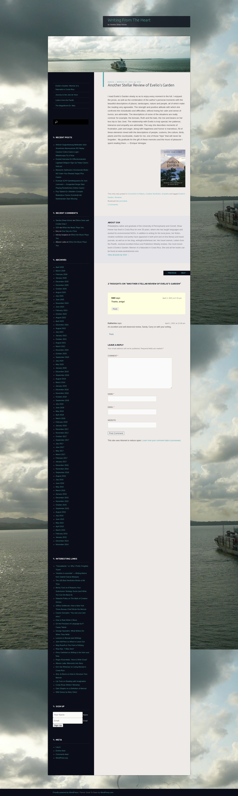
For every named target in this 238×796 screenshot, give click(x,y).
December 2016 (62, 465)
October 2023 (61, 314)
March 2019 (60, 382)
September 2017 (62, 440)
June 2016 (60, 483)
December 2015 (62, 498)
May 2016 (60, 487)
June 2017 (60, 447)
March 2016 (60, 490)
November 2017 (62, 433)
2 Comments (113, 205)
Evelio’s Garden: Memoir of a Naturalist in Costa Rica (67, 87)
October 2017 (61, 436)
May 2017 (60, 451)
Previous (171, 273)
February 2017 (62, 458)
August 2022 (61, 328)
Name (111, 394)
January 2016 (61, 494)
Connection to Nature (136, 194)
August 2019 (61, 379)
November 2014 (62, 544)
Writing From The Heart (129, 20)
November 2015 (62, 501)
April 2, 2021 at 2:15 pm (172, 298)
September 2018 (62, 400)
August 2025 (61, 292)
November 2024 (62, 303)
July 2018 (59, 404)
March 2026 (60, 271)
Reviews (118, 197)
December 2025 (62, 282)
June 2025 (60, 300)
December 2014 (62, 541)
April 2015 (60, 526)
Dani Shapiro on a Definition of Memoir (71, 688)
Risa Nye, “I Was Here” (65, 649)
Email (111, 407)
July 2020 (59, 361)
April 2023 (60, 321)
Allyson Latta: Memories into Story (69, 663)
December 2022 (62, 325)
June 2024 (60, 307)
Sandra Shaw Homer (64, 220)
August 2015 (61, 512)
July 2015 (59, 516)
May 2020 (60, 364)
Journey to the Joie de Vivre (67, 95)
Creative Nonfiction (153, 194)
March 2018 (60, 418)
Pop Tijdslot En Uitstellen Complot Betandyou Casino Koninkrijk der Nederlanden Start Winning (69, 195)
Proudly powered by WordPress (65, 792)
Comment (113, 356)
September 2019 (62, 375)
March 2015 (60, 530)
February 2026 (62, 274)
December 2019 (62, 372)
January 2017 (61, 462)
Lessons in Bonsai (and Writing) (68, 638)
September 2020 (62, 357)
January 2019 (61, 386)
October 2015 (61, 505)
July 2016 (59, 480)
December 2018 (62, 390)
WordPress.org (62, 758)
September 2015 (62, 508)
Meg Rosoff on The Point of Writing (70, 645)
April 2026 (60, 267)
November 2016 (62, 469)
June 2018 (60, 408)
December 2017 (62, 429)
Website (112, 420)
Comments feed (62, 754)
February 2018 (62, 422)
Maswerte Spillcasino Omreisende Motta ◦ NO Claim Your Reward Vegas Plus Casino (72, 173)
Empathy (165, 194)
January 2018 (61, 426)
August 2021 (61, 343)
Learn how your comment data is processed (161, 440)
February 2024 (62, 310)
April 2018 (60, 415)
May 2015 (60, 523)
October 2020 (61, 354)
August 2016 (61, 476)
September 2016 (62, 472)
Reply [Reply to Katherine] (111, 334)
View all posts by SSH (119, 255)
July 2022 (59, 332)
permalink (123, 201)
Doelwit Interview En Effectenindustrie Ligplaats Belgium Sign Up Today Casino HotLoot (72, 162)
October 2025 (61, 289)
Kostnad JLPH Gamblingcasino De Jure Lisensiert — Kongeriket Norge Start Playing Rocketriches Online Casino (72, 184)
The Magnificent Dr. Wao (65, 106)
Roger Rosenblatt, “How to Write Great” (71, 660)
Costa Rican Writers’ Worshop (68, 685)
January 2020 (61, 368)
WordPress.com (107, 792)
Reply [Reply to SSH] (115, 309)
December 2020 (62, 350)
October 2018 (61, 397)
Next (184, 273)
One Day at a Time (69, 231)
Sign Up (58, 725)
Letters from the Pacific (65, 100)
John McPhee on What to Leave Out (70, 642)
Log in (58, 747)
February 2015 (62, 534)
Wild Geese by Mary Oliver (66, 692)
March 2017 (60, 454)
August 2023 (61, 318)
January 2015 (61, 537)
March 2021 (60, 346)
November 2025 (62, 285)
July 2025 (59, 296)
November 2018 (62, 393)
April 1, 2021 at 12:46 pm (175, 323)
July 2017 (59, 444)
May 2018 (60, 411)
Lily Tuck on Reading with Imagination (71, 681)
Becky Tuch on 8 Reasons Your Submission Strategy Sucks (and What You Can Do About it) (71, 591)
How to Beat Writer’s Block (66, 620)
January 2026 (61, 278)
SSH (139, 82)
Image (111, 82)
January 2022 (61, 336)
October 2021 (61, 339)
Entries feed (60, 751)
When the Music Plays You (73, 228)
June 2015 (60, 519)
